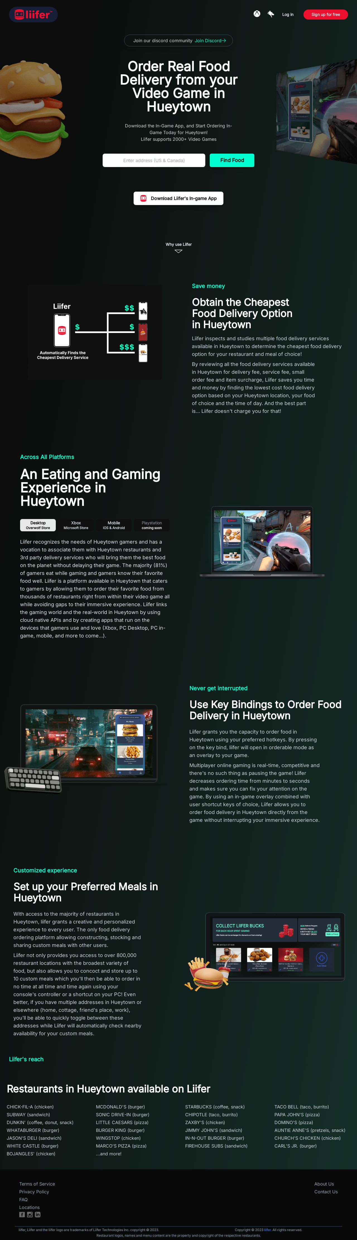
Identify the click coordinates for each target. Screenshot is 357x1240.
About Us (324, 1184)
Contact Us (326, 1191)
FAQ (23, 1199)
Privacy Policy (34, 1191)
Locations (29, 1207)
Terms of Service (37, 1184)
